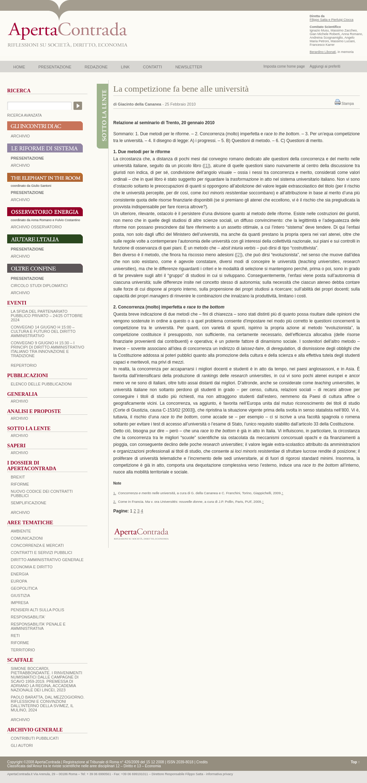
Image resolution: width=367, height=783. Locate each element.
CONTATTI (152, 67)
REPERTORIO (24, 365)
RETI (15, 635)
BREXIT (18, 477)
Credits (202, 762)
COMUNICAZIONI (27, 538)
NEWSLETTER (188, 67)
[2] (238, 254)
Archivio (20, 256)
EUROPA (19, 581)
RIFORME (20, 643)
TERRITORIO (23, 650)
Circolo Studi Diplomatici (39, 285)
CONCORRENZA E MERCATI (37, 545)
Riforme (20, 484)
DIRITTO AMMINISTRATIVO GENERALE (47, 560)
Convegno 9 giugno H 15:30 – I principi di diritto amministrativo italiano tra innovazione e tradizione (47, 349)
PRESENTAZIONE (54, 67)
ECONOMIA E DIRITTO (32, 567)
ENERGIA (20, 574)
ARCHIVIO (20, 136)
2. (114, 502)
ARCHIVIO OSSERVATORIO (36, 227)
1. (114, 493)
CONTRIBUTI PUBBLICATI (35, 738)
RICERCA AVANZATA (24, 115)
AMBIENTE (21, 531)
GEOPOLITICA (24, 588)
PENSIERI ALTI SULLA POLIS (37, 610)
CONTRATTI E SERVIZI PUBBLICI (41, 552)
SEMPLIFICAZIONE (28, 503)
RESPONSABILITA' (28, 617)
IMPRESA (20, 602)
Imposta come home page (284, 66)
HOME (19, 67)
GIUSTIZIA (20, 595)
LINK (125, 67)
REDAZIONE (96, 67)
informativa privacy (219, 774)
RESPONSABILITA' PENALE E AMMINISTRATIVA (38, 626)
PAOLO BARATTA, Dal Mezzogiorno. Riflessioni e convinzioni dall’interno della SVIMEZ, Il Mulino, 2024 (48, 703)
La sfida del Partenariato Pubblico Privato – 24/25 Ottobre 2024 (47, 315)
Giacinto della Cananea (139, 104)
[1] (206, 165)
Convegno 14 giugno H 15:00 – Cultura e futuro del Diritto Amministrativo (43, 331)
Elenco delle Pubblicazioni (41, 384)
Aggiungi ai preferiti (325, 66)
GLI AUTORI (22, 745)
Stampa (348, 104)
